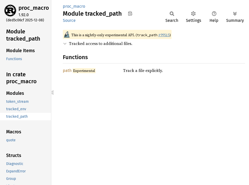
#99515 (164, 35)
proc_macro (33, 7)
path (67, 70)
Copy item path (130, 13)
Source (69, 20)
